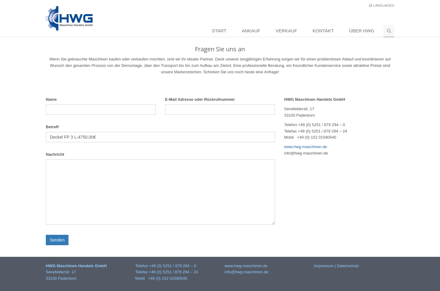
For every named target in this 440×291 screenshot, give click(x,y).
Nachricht (55, 154)
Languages (383, 5)
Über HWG (362, 30)
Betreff (52, 127)
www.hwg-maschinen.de (305, 146)
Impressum (324, 266)
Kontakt (323, 30)
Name (51, 99)
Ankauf (251, 30)
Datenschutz (348, 266)
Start (219, 30)
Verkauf (286, 30)
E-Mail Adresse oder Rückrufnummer (200, 99)
